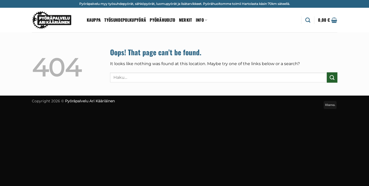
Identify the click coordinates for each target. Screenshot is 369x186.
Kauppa (94, 20)
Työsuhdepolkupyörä (125, 20)
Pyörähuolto (162, 20)
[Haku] (307, 20)
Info (201, 20)
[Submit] (332, 77)
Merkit (185, 20)
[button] (327, 20)
